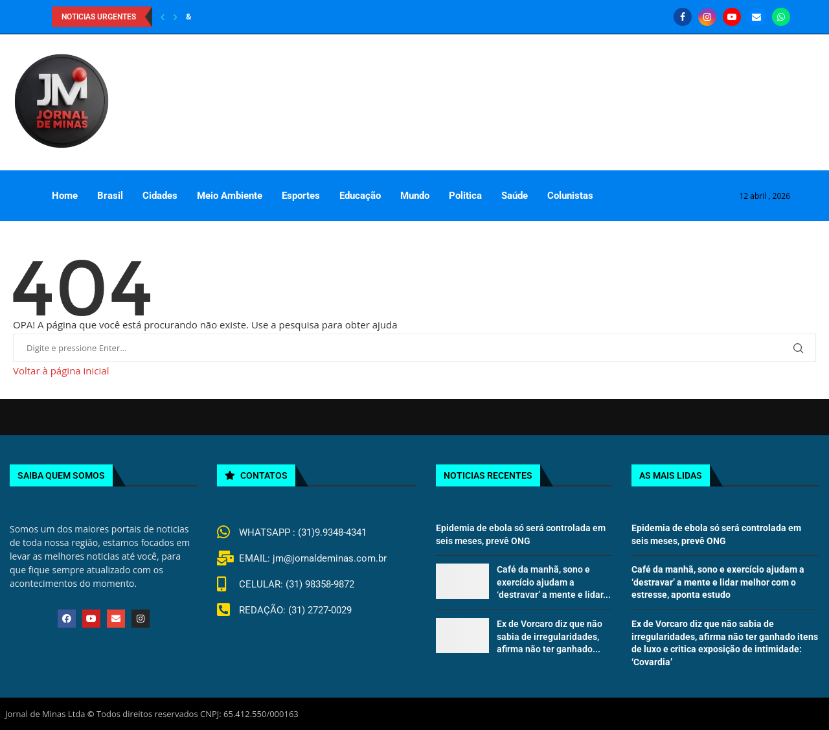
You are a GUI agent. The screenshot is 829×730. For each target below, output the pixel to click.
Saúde (514, 195)
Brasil (110, 195)
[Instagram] (707, 17)
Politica (465, 195)
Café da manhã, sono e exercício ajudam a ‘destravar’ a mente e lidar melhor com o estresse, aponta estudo (717, 582)
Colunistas (570, 195)
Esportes (301, 195)
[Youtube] (732, 17)
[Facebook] (683, 17)
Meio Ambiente (229, 195)
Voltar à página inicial (61, 370)
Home (65, 195)
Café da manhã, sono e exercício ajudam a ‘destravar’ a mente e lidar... (554, 582)
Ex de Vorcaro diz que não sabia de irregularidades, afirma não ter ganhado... (549, 636)
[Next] (175, 16)
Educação (360, 195)
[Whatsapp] (781, 17)
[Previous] (162, 16)
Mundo (414, 195)
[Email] (756, 17)
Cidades (159, 195)
